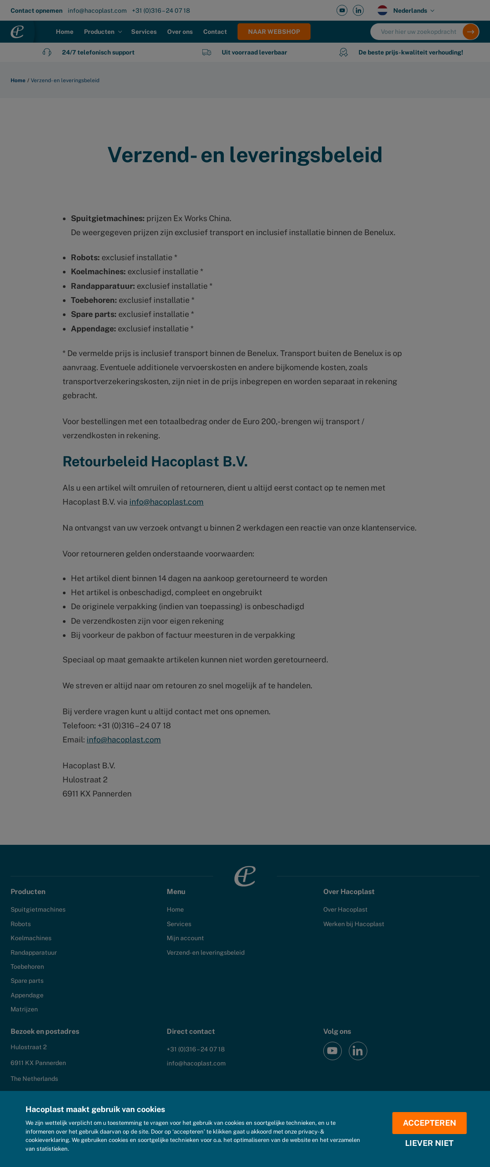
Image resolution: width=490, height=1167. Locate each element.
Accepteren (429, 1122)
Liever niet (429, 1143)
